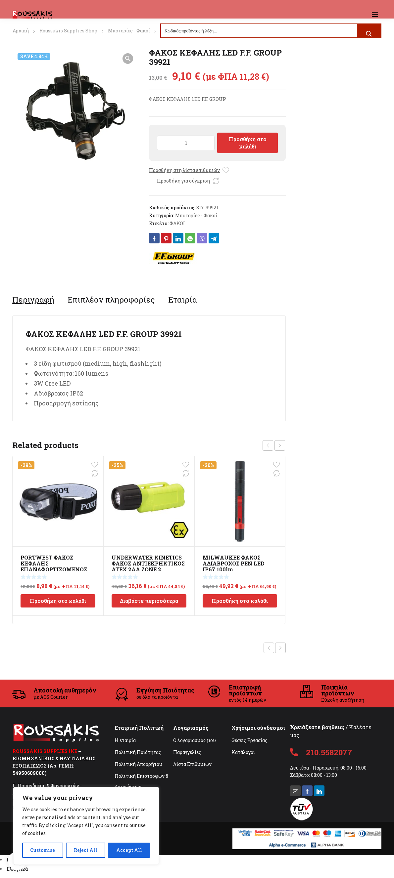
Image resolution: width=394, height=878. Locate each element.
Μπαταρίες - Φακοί (129, 30)
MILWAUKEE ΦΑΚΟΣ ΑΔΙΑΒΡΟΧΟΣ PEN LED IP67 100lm (234, 563)
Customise (42, 850)
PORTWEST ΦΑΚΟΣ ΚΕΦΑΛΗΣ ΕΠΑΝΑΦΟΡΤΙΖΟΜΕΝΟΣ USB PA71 (54, 566)
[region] (86, 826)
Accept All (129, 850)
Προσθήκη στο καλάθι (248, 143)
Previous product (269, 648)
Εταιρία (182, 299)
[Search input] (259, 31)
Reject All (85, 850)
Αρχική (21, 30)
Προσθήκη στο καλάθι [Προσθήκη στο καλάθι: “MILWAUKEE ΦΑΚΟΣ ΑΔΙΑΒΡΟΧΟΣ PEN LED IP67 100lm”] (240, 600)
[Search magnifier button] (369, 33)
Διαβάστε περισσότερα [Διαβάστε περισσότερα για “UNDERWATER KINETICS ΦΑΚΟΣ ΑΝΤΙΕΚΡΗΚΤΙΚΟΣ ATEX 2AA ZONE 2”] (149, 600)
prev (268, 445)
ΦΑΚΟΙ (177, 223)
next (279, 445)
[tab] (33, 299)
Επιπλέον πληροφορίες (111, 299)
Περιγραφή (33, 299)
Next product (280, 648)
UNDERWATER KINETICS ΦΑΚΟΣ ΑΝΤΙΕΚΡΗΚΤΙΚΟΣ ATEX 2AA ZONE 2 (148, 563)
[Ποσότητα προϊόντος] (186, 143)
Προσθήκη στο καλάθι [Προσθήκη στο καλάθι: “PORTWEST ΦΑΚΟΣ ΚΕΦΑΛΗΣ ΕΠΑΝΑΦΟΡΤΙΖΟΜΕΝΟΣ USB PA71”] (58, 600)
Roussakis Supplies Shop (68, 30)
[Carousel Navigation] (274, 445)
